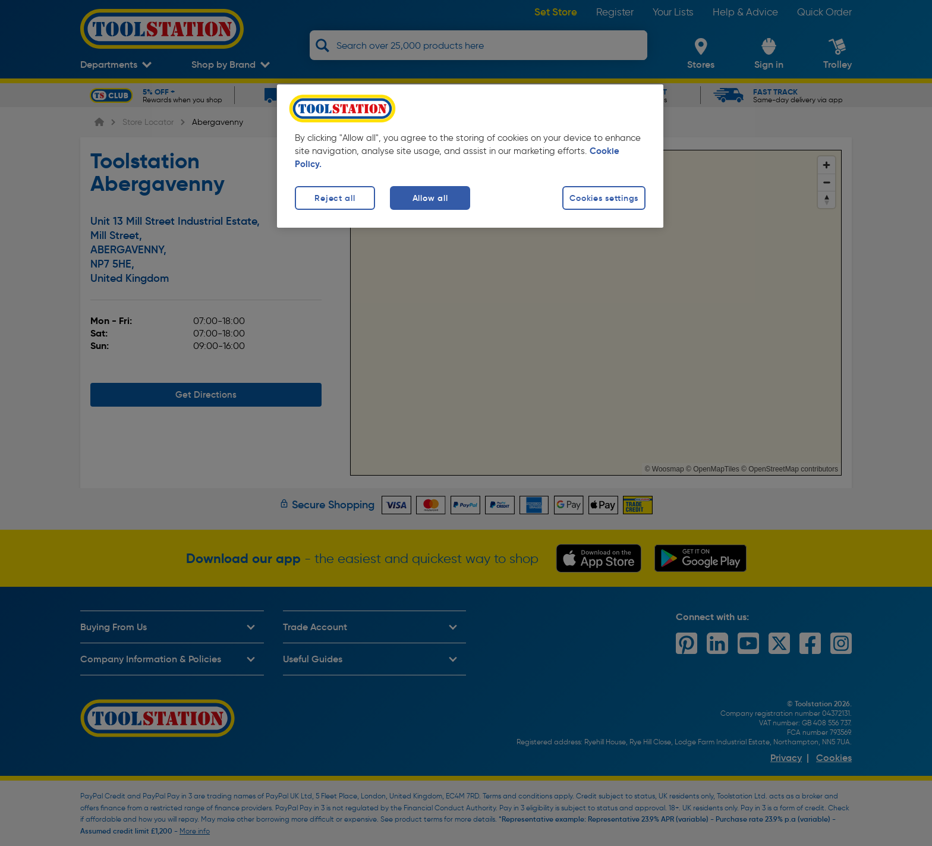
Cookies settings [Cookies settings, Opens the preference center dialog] (603, 198)
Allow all (430, 198)
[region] (470, 156)
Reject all (334, 198)
